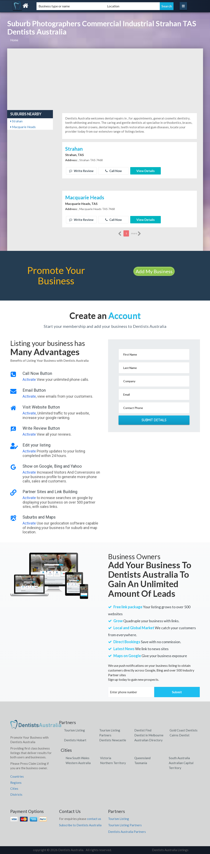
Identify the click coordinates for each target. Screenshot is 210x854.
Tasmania (140, 763)
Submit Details (154, 420)
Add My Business (154, 271)
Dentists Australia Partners (127, 831)
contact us (94, 819)
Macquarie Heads (23, 127)
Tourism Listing (74, 730)
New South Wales (77, 758)
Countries (17, 776)
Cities (14, 788)
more (136, 233)
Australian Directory (148, 740)
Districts (16, 794)
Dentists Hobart (75, 740)
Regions (16, 782)
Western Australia (78, 763)
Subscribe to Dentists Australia (80, 825)
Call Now (113, 171)
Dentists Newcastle (112, 740)
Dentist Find (142, 730)
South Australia (179, 758)
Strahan (16, 121)
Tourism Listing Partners (125, 825)
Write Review (81, 171)
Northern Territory (113, 763)
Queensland (142, 758)
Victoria (105, 758)
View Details (145, 171)
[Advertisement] (105, 79)
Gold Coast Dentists (183, 730)
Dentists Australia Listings (170, 850)
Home (14, 40)
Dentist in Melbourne (148, 735)
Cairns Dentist (179, 735)
